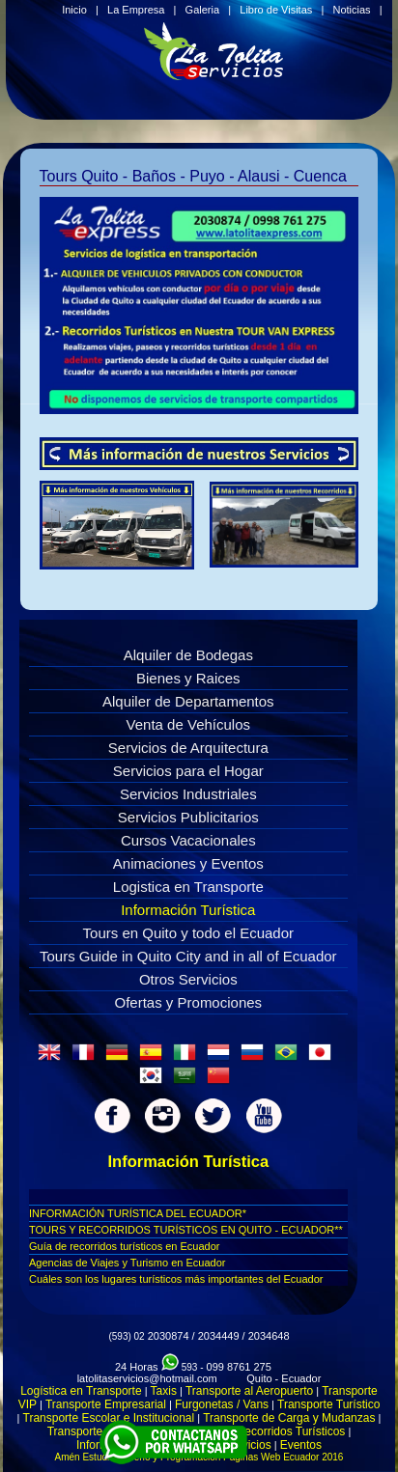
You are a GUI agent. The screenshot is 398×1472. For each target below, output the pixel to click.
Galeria (202, 9)
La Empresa (135, 9)
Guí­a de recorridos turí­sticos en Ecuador (124, 1246)
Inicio (74, 9)
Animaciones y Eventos (188, 863)
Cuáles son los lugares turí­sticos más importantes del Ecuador (176, 1279)
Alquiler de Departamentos (188, 701)
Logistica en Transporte (188, 886)
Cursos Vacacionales (188, 840)
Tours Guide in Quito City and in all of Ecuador (188, 956)
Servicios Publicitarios (188, 817)
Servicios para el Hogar (188, 771)
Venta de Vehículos (188, 724)
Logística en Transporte (80, 1391)
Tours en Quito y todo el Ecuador (188, 933)
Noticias (351, 9)
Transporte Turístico (328, 1404)
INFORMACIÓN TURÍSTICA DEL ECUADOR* (137, 1213)
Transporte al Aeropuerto (249, 1391)
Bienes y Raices (188, 678)
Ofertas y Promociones (189, 1002)
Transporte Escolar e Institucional (109, 1418)
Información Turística (188, 910)
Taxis (164, 1391)
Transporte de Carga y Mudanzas (289, 1418)
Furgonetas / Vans (222, 1404)
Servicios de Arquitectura (188, 747)
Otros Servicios (188, 979)
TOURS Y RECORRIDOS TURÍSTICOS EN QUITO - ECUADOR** (186, 1230)
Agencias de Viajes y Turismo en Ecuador (127, 1262)
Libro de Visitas (276, 9)
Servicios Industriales (188, 794)
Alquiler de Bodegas (188, 655)
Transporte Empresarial (105, 1404)
